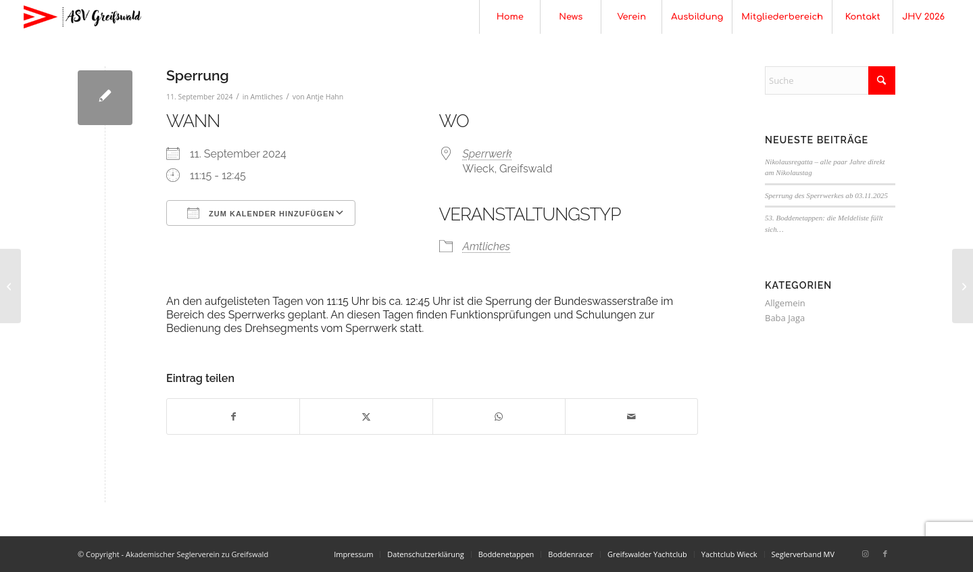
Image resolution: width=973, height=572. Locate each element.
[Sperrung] (10, 286)
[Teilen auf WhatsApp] (499, 416)
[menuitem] (509, 17)
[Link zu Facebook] (885, 554)
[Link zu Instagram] (865, 554)
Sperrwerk (487, 153)
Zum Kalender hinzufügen (260, 213)
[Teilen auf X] (366, 416)
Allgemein (785, 303)
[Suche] (830, 80)
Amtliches (267, 96)
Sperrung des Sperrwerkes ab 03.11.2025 (826, 195)
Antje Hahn (325, 96)
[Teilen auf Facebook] (233, 416)
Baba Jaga (785, 318)
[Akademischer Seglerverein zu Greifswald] (82, 17)
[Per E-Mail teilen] (631, 416)
